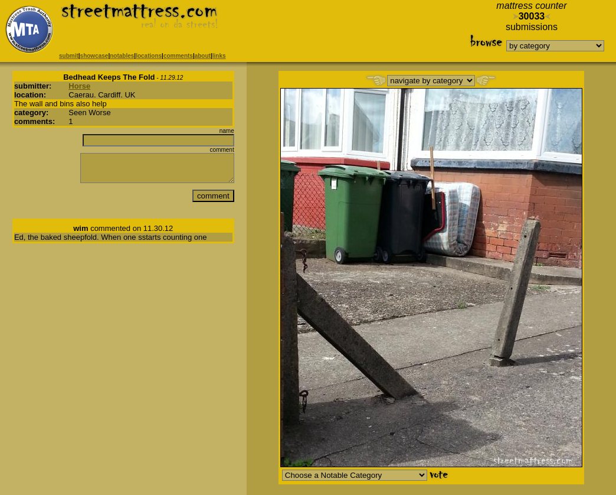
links (219, 56)
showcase (94, 56)
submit (68, 56)
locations (149, 56)
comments (178, 56)
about (203, 56)
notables (122, 56)
